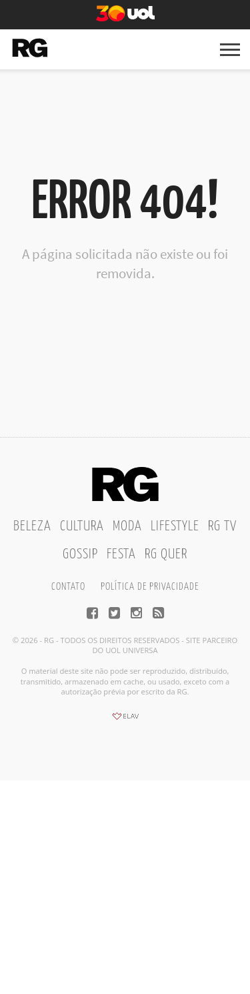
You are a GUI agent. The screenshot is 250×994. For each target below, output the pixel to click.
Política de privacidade (150, 587)
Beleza (32, 526)
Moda (127, 526)
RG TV (222, 526)
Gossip (80, 554)
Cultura (82, 526)
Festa (121, 554)
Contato (68, 587)
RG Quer (166, 554)
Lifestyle (175, 526)
